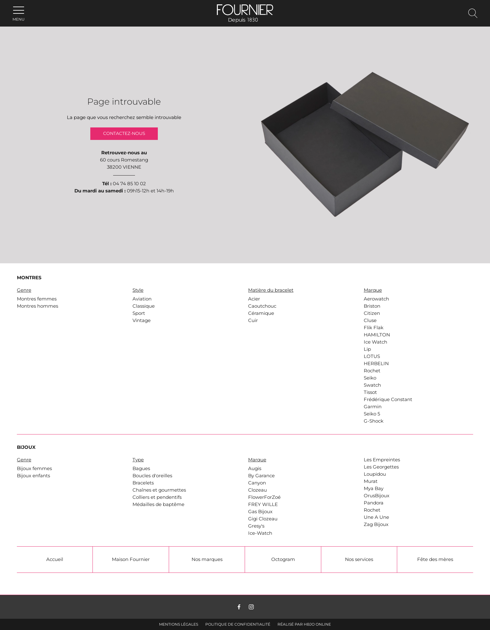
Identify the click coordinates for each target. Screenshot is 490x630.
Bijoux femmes (34, 468)
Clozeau (257, 490)
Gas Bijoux (260, 511)
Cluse (370, 320)
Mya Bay (373, 488)
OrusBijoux (376, 496)
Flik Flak (373, 327)
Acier (254, 299)
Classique (143, 306)
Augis (254, 468)
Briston (372, 306)
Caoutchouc (262, 306)
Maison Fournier (131, 559)
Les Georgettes (381, 467)
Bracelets (143, 483)
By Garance (261, 476)
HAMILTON (377, 335)
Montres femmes (37, 299)
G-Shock (373, 421)
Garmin (373, 406)
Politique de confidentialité (237, 624)
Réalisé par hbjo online (304, 624)
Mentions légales (178, 624)
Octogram (283, 559)
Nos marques (207, 559)
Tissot (370, 392)
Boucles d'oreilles (152, 476)
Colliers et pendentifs (157, 497)
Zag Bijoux (376, 524)
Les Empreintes (382, 460)
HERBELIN (376, 363)
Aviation (142, 299)
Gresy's (256, 526)
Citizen (372, 313)
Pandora (373, 503)
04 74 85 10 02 (129, 183)
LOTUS (372, 356)
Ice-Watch (260, 533)
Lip (367, 349)
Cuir (253, 320)
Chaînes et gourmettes (159, 490)
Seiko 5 (372, 414)
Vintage (141, 320)
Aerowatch (376, 299)
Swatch (372, 385)
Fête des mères (435, 559)
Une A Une (376, 517)
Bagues (141, 468)
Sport (138, 313)
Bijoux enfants (33, 476)
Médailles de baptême (158, 504)
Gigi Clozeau (263, 519)
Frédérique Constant (388, 399)
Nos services (359, 559)
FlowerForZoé (264, 497)
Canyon (257, 483)
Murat (371, 481)
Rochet (372, 371)
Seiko (370, 378)
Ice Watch (375, 342)
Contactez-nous (124, 133)
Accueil (54, 559)
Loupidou (375, 474)
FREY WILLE (263, 504)
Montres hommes (37, 306)
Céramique (261, 313)
